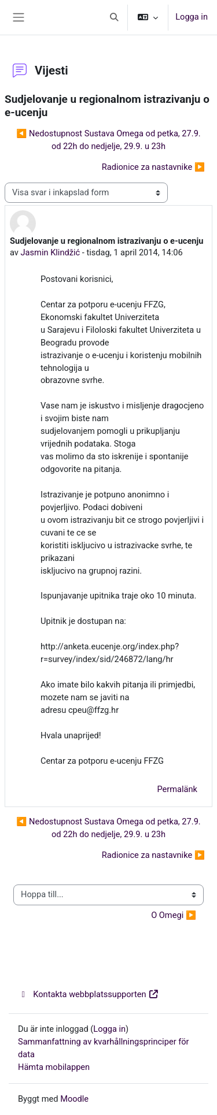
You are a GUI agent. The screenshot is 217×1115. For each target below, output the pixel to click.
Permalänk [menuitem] (177, 789)
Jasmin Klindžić (50, 252)
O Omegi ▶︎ (173, 915)
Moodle (74, 1099)
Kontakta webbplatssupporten (88, 994)
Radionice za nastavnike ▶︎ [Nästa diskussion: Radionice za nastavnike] (153, 167)
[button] (114, 17)
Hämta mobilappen (54, 1067)
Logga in (191, 17)
